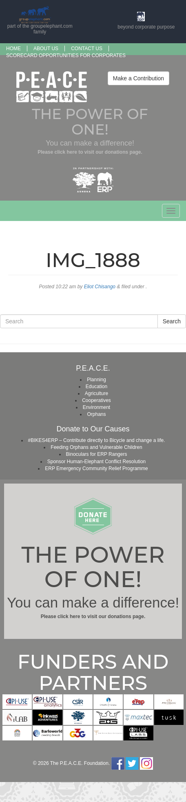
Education (96, 386)
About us (45, 48)
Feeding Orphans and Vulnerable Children (96, 447)
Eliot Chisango (99, 286)
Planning (96, 379)
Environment (96, 407)
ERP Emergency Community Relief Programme (96, 468)
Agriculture (96, 393)
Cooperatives (96, 400)
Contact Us (86, 48)
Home (13, 48)
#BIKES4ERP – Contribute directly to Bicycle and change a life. (96, 440)
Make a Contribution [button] (138, 78)
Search (172, 321)
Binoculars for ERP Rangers (96, 454)
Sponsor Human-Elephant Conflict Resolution (96, 461)
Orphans (96, 414)
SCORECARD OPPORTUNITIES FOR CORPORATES (66, 55)
